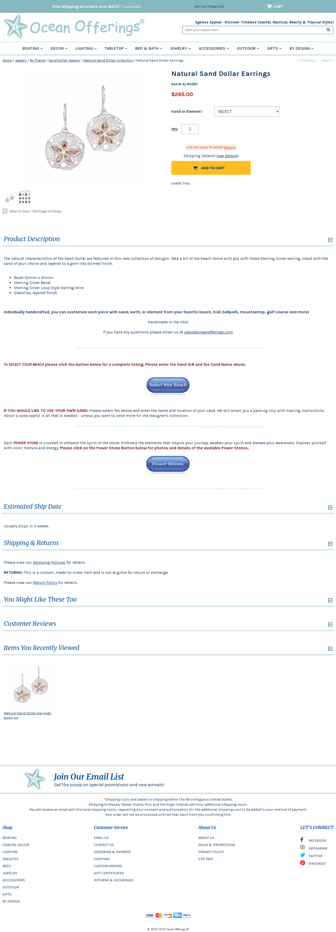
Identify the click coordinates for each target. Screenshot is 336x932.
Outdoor (248, 48)
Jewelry (180, 48)
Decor (59, 48)
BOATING (10, 838)
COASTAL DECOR (16, 845)
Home (7, 60)
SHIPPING (101, 859)
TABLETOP (11, 859)
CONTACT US (104, 845)
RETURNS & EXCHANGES (113, 880)
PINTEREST (313, 864)
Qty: (174, 129)
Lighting (86, 48)
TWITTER (311, 856)
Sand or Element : (187, 111)
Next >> (327, 60)
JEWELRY (10, 873)
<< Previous (306, 60)
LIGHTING (10, 852)
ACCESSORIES (14, 880)
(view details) (132, 7)
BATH (7, 866)
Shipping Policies (49, 562)
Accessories (214, 48)
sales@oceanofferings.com (208, 332)
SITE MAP (205, 859)
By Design (302, 48)
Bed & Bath (148, 48)
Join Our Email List (209, 6)
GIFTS (7, 894)
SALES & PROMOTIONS (216, 845)
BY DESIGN (11, 901)
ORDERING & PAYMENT (112, 852)
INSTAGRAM (313, 848)
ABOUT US (206, 838)
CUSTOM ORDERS (108, 866)
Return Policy (45, 582)
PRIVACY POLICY (211, 852)
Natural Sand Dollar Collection (108, 60)
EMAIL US (101, 838)
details (230, 147)
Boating (32, 48)
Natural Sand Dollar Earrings (27, 713)
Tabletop (116, 48)
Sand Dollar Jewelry (64, 60)
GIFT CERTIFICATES (109, 873)
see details (227, 155)
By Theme (37, 60)
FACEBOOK (313, 841)
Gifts (274, 48)
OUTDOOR (11, 887)
